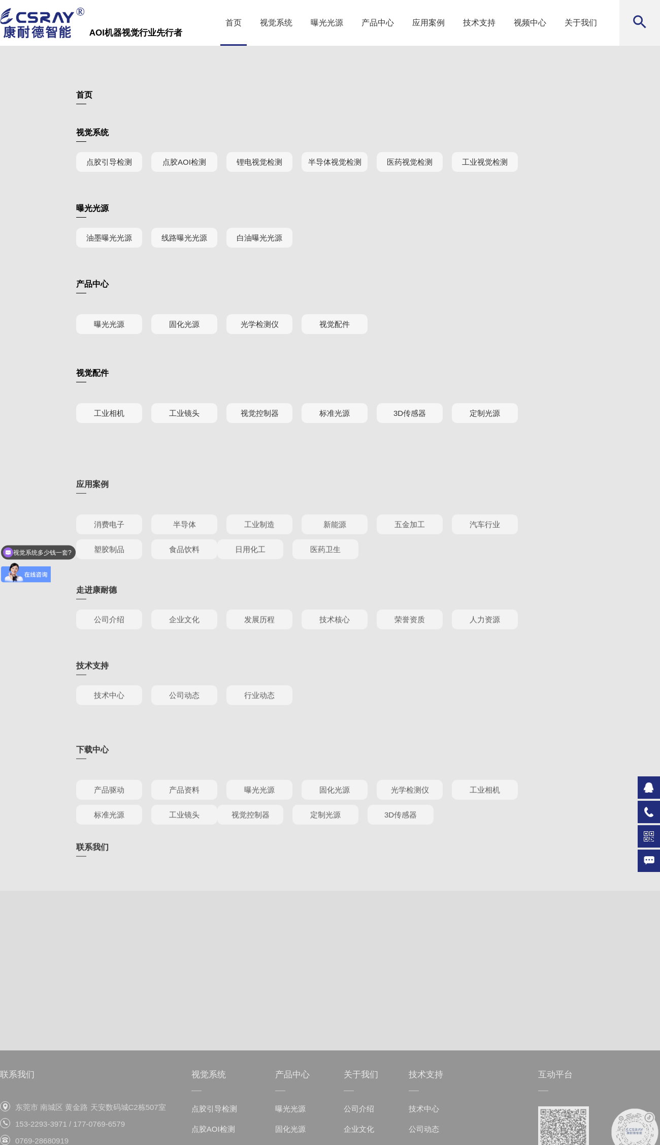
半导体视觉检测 (334, 162)
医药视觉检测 (410, 162)
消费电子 (109, 549)
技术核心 (334, 635)
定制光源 (485, 413)
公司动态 (184, 711)
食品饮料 (184, 574)
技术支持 (479, 22)
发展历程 (259, 635)
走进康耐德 (96, 605)
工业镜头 (184, 413)
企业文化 (184, 635)
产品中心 (377, 22)
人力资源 (485, 635)
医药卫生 (325, 574)
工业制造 (259, 549)
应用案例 (428, 22)
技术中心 (109, 711)
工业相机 (109, 413)
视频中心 (530, 22)
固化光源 (184, 324)
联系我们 (92, 854)
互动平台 (555, 1120)
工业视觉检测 (485, 162)
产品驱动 (109, 814)
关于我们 (581, 22)
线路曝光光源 (184, 237)
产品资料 (184, 814)
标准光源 (334, 413)
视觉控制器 (260, 413)
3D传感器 (409, 413)
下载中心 (92, 774)
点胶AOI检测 (184, 162)
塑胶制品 (109, 574)
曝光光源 (327, 22)
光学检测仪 (260, 324)
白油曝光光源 (259, 237)
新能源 (334, 549)
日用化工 (250, 574)
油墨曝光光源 (109, 237)
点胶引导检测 (109, 162)
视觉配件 (334, 324)
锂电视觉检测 (259, 162)
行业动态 (259, 711)
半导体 (184, 549)
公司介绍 (109, 635)
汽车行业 (485, 549)
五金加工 (409, 549)
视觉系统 (276, 22)
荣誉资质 (409, 635)
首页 (233, 22)
